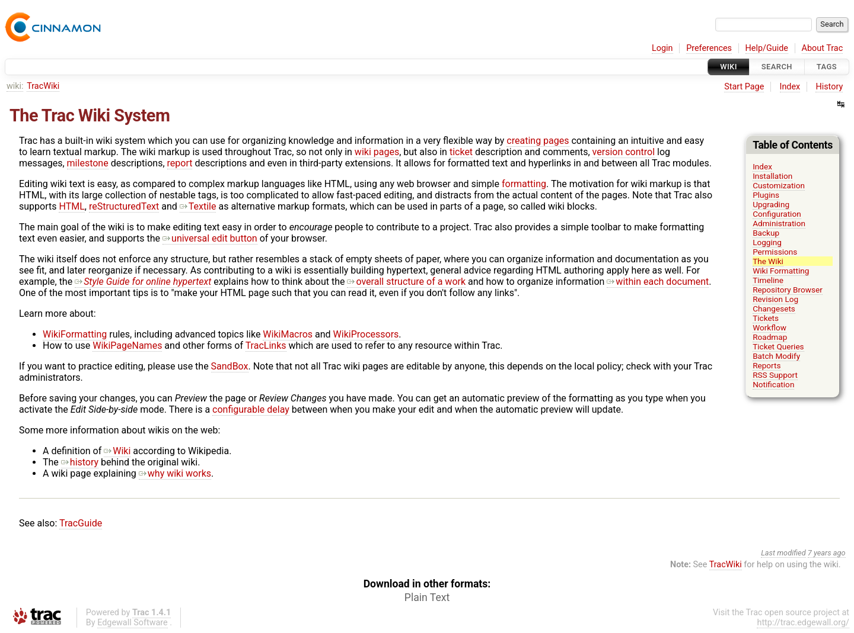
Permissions (775, 251)
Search (776, 66)
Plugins (766, 195)
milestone (88, 163)
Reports (766, 365)
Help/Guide (766, 48)
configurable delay (250, 409)
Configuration (777, 214)
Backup (766, 232)
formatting (524, 183)
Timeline (768, 280)
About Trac (822, 48)
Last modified (783, 552)
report (180, 163)
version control (623, 152)
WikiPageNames (127, 345)
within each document (658, 281)
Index (790, 87)
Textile (198, 206)
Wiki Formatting (781, 270)
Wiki (728, 66)
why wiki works (175, 473)
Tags (827, 66)
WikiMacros (288, 334)
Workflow (769, 327)
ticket (461, 152)
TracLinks (266, 345)
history (79, 462)
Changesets (774, 308)
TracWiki (43, 86)
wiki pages (377, 152)
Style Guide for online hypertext (143, 281)
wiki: (15, 86)
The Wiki (768, 261)
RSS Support (775, 375)
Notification (773, 384)
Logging (767, 242)
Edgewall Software (132, 623)
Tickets (766, 318)
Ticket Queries (778, 346)
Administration (779, 223)
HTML (71, 206)
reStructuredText (124, 206)
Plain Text (427, 597)
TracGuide (80, 523)
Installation (772, 176)
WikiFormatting (75, 334)
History (829, 87)
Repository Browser (788, 289)
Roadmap (770, 337)
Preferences (709, 48)
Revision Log (775, 299)
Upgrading (771, 204)
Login (662, 48)
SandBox (229, 366)
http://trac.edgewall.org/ (803, 623)
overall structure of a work (406, 281)
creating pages (537, 140)
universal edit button (209, 238)
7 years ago (827, 552)
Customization (779, 185)
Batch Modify (776, 356)
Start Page (744, 87)
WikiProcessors (366, 334)
